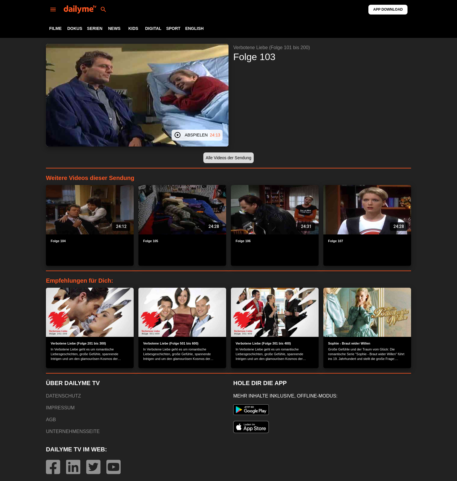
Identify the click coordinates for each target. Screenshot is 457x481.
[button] (228, 157)
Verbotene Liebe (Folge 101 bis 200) (271, 47)
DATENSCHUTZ (63, 395)
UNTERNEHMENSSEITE (73, 431)
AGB (51, 419)
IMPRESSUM (60, 407)
